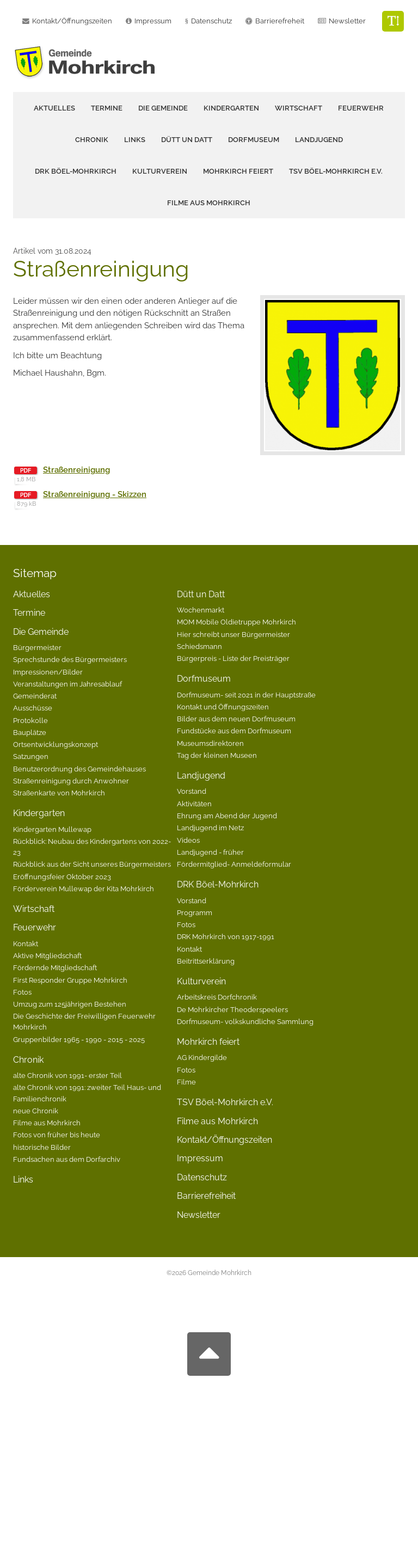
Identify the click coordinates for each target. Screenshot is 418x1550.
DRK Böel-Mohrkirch (218, 884)
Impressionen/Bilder (48, 671)
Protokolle (30, 720)
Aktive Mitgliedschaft (47, 955)
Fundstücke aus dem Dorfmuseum (234, 730)
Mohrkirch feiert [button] (238, 171)
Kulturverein (201, 981)
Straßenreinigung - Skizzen (94, 494)
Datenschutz (211, 21)
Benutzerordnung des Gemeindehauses (79, 768)
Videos (188, 840)
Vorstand (191, 791)
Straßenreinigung (76, 470)
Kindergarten (39, 813)
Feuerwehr (34, 927)
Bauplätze (29, 732)
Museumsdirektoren (210, 743)
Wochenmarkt (200, 609)
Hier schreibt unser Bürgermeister (233, 634)
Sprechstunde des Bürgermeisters (70, 659)
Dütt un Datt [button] (186, 140)
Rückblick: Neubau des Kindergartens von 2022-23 (92, 846)
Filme (186, 1081)
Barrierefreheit (279, 21)
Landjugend (201, 775)
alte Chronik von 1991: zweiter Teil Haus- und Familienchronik (87, 1092)
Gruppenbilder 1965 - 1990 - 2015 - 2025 (79, 1039)
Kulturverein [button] (159, 171)
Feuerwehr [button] (361, 108)
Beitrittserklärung (206, 961)
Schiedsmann (199, 646)
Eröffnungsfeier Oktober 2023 (62, 876)
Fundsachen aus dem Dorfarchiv (66, 1159)
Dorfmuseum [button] (253, 140)
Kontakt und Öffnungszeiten (223, 706)
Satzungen (30, 756)
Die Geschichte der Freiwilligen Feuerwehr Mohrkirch (84, 1021)
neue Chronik (35, 1110)
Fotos (22, 992)
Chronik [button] (91, 140)
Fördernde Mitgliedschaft (55, 967)
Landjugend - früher (210, 852)
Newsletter (347, 21)
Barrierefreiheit (206, 1196)
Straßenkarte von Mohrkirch (59, 792)
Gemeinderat (35, 695)
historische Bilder (42, 1147)
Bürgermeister (37, 647)
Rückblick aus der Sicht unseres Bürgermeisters (92, 864)
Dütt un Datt (201, 594)
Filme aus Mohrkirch (208, 203)
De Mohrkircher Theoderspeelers (232, 1009)
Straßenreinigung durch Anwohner (71, 780)
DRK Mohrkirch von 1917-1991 (225, 936)
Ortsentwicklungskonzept (55, 744)
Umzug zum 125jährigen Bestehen (69, 1004)
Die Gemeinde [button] (163, 108)
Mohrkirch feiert (208, 1042)
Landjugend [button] (319, 140)
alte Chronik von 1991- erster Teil (67, 1075)
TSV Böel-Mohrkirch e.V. (336, 171)
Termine (106, 108)
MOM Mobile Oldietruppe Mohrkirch (236, 621)
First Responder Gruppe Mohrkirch (70, 980)
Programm (194, 912)
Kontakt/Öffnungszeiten (224, 1140)
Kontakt (25, 943)
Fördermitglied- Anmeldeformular (234, 864)
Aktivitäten (194, 803)
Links (134, 140)
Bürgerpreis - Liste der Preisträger (233, 658)
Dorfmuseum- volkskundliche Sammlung (245, 1021)
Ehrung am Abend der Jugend (227, 815)
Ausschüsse (32, 707)
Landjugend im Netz (210, 827)
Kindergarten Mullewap (52, 829)
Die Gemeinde (41, 632)
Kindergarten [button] (231, 108)
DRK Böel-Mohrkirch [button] (75, 171)
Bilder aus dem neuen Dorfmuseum (236, 718)
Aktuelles (54, 108)
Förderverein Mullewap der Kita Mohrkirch (83, 888)
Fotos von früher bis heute (56, 1134)
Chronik (28, 1060)
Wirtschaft (298, 108)
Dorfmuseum (204, 678)
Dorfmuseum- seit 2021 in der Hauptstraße (246, 694)
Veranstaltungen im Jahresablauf (67, 683)
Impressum (200, 1158)
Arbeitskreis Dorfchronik (217, 997)
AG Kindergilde (202, 1057)
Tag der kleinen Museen (217, 755)
